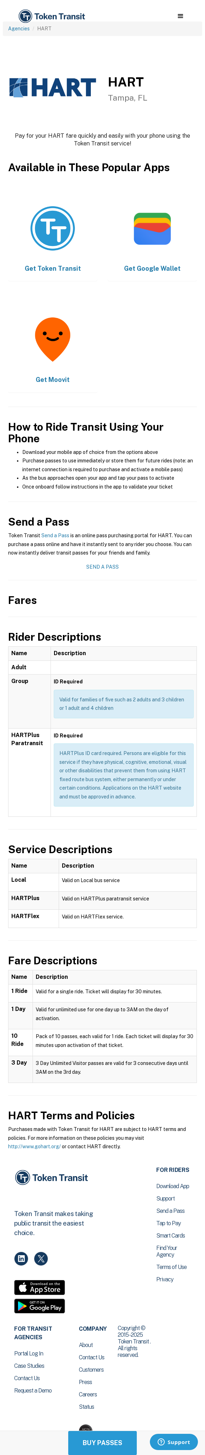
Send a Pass (55, 535)
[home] (51, 16)
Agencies (19, 28)
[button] (180, 16)
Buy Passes (102, 1443)
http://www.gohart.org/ (34, 1146)
